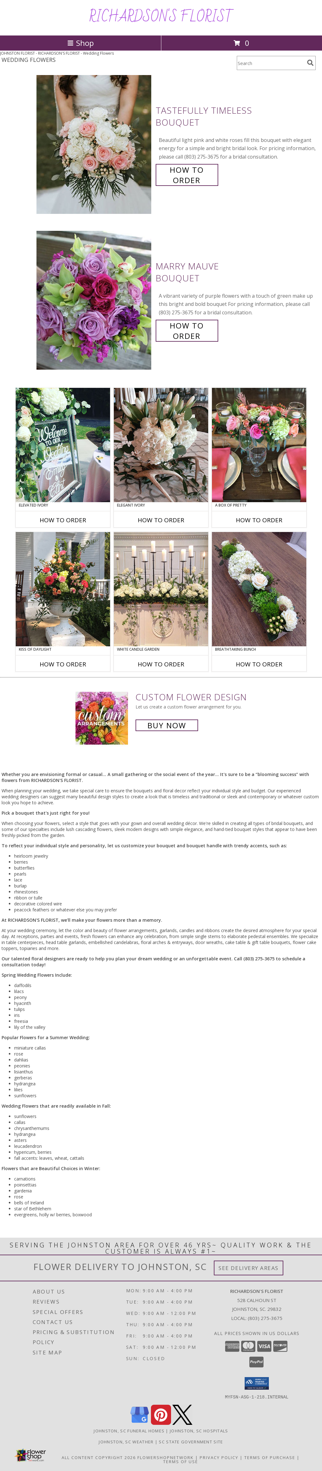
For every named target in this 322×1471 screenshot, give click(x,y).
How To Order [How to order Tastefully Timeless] (187, 175)
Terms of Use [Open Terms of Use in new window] (180, 1461)
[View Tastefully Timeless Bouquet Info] (94, 145)
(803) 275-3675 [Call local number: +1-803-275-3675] (265, 1318)
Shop (80, 43)
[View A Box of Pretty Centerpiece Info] (259, 445)
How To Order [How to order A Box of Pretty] (259, 520)
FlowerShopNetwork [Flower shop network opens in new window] (165, 1457)
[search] (310, 62)
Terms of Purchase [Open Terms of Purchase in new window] (269, 1457)
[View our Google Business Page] (140, 1423)
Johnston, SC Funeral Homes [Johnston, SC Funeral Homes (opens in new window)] (129, 1430)
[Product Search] (270, 63)
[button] (257, 1383)
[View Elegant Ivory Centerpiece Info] (161, 445)
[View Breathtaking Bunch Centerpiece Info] (259, 589)
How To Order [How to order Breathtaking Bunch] (259, 664)
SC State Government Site (191, 1441)
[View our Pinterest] (161, 1423)
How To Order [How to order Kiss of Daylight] (63, 664)
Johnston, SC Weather (126, 1441)
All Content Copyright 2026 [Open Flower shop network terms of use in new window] (99, 1457)
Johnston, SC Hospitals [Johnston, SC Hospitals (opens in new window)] (199, 1430)
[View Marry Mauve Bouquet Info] (94, 300)
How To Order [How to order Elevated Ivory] (63, 520)
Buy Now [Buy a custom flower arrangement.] (166, 725)
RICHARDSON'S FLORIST (161, 17)
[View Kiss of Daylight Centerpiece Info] (63, 589)
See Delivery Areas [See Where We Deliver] (249, 1268)
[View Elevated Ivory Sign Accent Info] (63, 445)
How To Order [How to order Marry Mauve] (187, 330)
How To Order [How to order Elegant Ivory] (161, 520)
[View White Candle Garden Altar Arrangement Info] (161, 589)
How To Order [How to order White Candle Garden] (161, 664)
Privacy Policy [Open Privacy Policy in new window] (219, 1457)
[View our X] (182, 1423)
